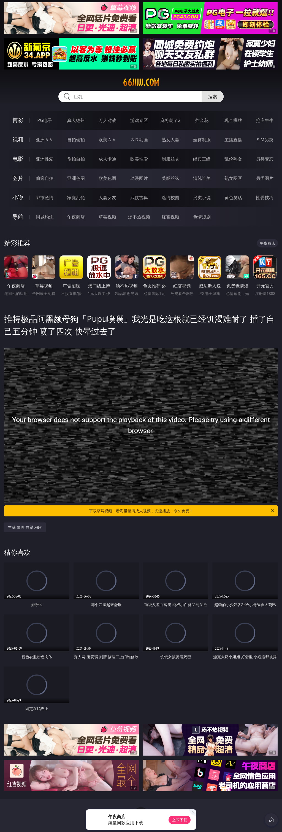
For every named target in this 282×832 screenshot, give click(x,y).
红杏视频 (170, 217)
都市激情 (44, 197)
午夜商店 (76, 217)
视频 (17, 139)
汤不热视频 (139, 217)
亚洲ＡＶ (44, 140)
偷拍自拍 (76, 159)
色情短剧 (202, 217)
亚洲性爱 (44, 159)
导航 (17, 216)
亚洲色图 (76, 178)
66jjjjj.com (141, 82)
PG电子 (44, 120)
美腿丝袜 (170, 178)
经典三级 (202, 159)
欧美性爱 (139, 159)
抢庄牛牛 (264, 120)
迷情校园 (170, 197)
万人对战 (107, 120)
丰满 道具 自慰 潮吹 (25, 527)
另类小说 (202, 197)
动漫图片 (139, 178)
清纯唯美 (202, 178)
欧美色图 (107, 178)
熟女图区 (233, 178)
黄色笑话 (233, 197)
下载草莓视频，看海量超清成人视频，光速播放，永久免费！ (182, 511)
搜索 (212, 97)
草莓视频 (107, 217)
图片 (17, 178)
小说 (17, 197)
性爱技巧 (264, 197)
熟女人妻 (170, 140)
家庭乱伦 (76, 197)
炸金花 (201, 120)
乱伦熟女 (233, 159)
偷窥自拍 (44, 178)
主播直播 (233, 140)
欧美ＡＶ (107, 140)
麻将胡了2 (170, 120)
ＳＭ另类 (264, 140)
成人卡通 (107, 159)
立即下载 (179, 819)
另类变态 (264, 159)
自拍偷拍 (76, 140)
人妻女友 (107, 197)
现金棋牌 (233, 120)
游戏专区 (139, 120)
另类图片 (264, 178)
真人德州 (76, 120)
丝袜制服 (202, 140)
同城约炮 (44, 217)
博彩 (17, 120)
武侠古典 (139, 197)
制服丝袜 (170, 159)
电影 (17, 158)
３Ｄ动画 (139, 140)
